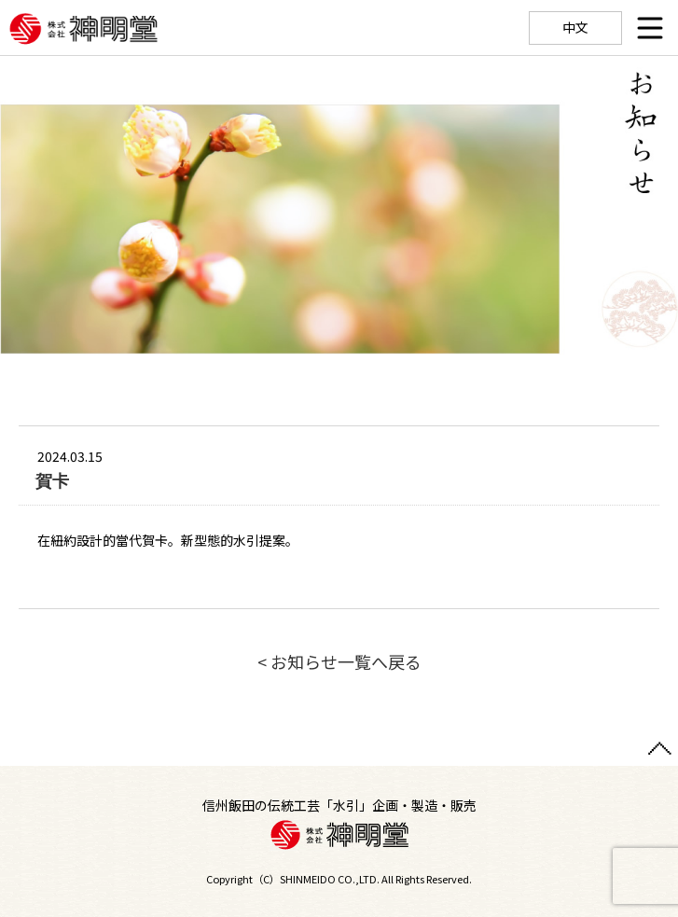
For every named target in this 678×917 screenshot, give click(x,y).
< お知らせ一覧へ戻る (339, 661)
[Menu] (650, 28)
